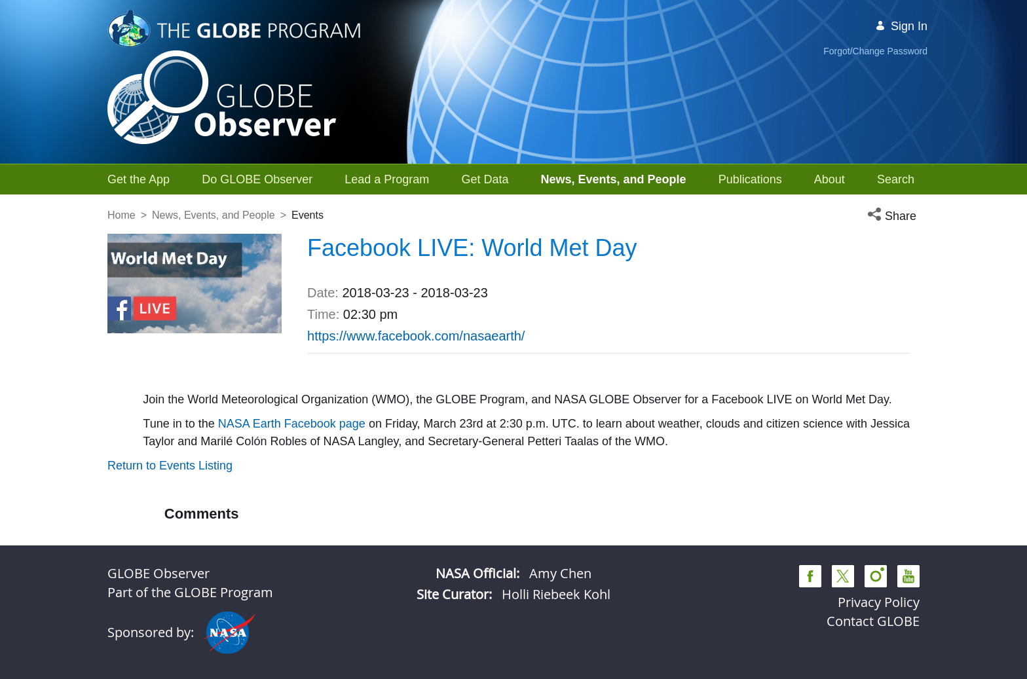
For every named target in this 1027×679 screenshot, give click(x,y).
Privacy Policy (879, 602)
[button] (893, 216)
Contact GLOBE (873, 621)
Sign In (901, 26)
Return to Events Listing (170, 465)
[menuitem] (138, 179)
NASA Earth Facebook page (290, 423)
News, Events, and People (213, 215)
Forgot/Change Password (875, 51)
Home (121, 215)
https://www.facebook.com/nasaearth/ (416, 336)
